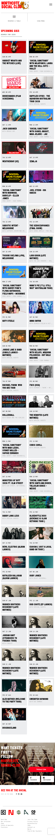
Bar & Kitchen (6, 821)
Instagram (47, 779)
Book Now (4, 819)
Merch (29, 829)
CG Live (33, 812)
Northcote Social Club (15, 5)
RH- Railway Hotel (26, 812)
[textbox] (11, 35)
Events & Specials (7, 825)
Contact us (31, 827)
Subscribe (41, 769)
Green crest (18, 812)
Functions (4, 827)
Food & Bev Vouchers (35, 831)
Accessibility (32, 823)
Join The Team (32, 819)
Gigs (2, 823)
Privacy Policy (33, 821)
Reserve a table (14, 20)
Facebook (33, 779)
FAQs (29, 825)
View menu (41, 20)
